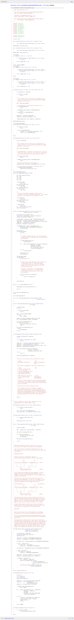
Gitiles (6, 618)
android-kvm (13, 5)
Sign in (72, 1)
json (72, 618)
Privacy (9, 618)
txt (69, 618)
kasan (47, 5)
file (33, 7)
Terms (12, 618)
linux (18, 5)
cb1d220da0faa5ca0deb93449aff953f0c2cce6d (31, 5)
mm (44, 5)
